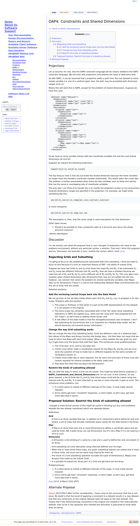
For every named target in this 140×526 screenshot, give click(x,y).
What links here (11, 119)
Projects (16, 65)
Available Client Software (22, 44)
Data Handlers (16, 50)
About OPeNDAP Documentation (90, 522)
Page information (12, 131)
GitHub (15, 79)
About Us (11, 25)
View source (78, 12)
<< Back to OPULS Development (64, 29)
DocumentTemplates (21, 82)
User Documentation (19, 35)
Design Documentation (21, 38)
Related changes (12, 121)
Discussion (64, 12)
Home (9, 21)
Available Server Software (22, 47)
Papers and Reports (19, 41)
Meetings (16, 75)
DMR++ (15, 67)
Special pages (10, 123)
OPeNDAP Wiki (16, 57)
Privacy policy (67, 522)
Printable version (12, 126)
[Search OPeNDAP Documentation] (11, 106)
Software (11, 28)
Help (14, 84)
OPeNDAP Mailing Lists (21, 53)
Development (67, 513)
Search (5, 102)
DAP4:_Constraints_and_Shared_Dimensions (72, 374)
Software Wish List (18, 94)
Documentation (19, 60)
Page (54, 12)
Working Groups (19, 72)
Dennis (52, 493)
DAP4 (78, 513)
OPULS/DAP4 (18, 70)
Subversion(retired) (21, 89)
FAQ (10, 97)
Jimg (122, 251)
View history (92, 12)
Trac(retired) (18, 87)
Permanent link (11, 128)
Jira (13, 77)
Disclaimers (111, 522)
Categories (54, 513)
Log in (134, 1)
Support (10, 31)
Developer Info (19, 63)
